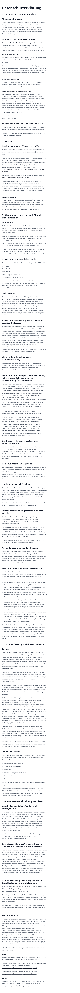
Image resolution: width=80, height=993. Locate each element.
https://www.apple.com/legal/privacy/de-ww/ (15, 986)
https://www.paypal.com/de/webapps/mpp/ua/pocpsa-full (19, 968)
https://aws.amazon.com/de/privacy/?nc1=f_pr (15, 178)
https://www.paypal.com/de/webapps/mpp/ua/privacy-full (19, 974)
